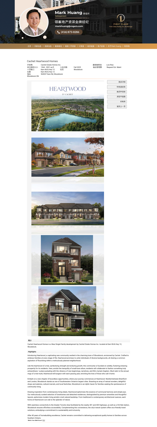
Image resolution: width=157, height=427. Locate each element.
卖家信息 (48, 46)
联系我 (127, 46)
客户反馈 (101, 46)
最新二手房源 (70, 46)
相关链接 (90, 46)
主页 (29, 46)
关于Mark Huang (114, 46)
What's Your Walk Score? (36, 420)
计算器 (81, 46)
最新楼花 (58, 46)
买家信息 (37, 46)
